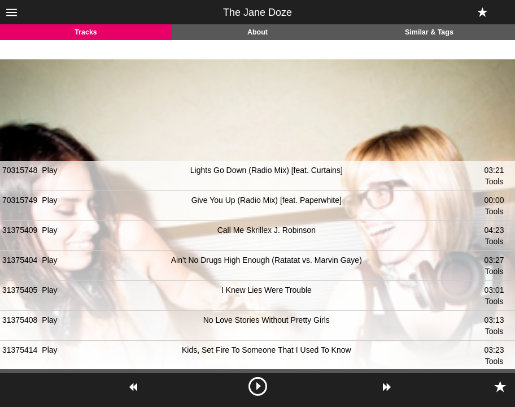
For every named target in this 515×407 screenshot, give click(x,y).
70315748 (19, 170)
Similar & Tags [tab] (429, 32)
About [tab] (257, 32)
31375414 (19, 349)
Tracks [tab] (86, 32)
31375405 (19, 290)
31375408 (19, 319)
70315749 (19, 200)
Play (49, 170)
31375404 (19, 260)
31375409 (19, 230)
